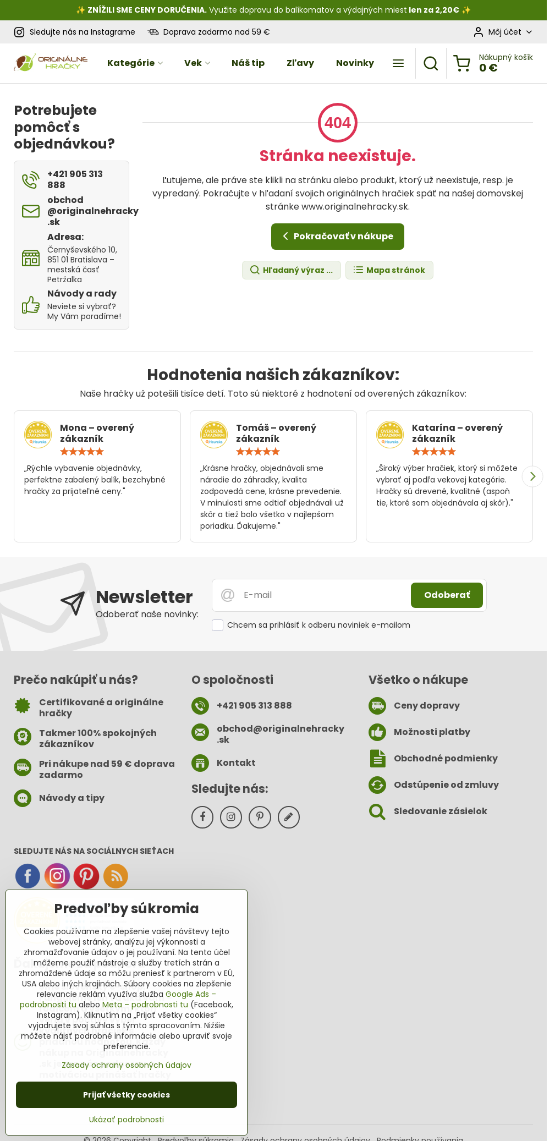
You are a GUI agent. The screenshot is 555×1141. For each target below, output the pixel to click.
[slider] (82, 451)
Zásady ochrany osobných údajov (126, 1065)
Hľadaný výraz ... (291, 270)
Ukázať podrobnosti (126, 1120)
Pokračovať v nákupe (336, 236)
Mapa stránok (389, 270)
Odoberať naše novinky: (147, 614)
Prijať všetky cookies (126, 1094)
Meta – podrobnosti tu (145, 1004)
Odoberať (447, 595)
